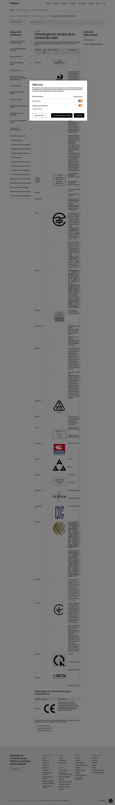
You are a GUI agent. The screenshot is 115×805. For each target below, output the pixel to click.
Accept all (79, 115)
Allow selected (39, 115)
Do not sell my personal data (61, 115)
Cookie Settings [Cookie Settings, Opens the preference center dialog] (37, 109)
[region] (58, 101)
